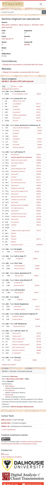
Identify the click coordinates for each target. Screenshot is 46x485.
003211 (39, 353)
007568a (38, 171)
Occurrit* (15, 121)
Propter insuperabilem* (20, 115)
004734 (39, 147)
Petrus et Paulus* (19, 268)
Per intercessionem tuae (18, 182)
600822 (38, 188)
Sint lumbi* (16, 145)
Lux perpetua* (17, 104)
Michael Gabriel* (19, 252)
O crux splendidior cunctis (20, 94)
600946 (27, 44)
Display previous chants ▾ (10, 89)
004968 (39, 145)
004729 (39, 333)
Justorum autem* (19, 285)
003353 (35, 259)
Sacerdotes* (16, 139)
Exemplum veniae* (19, 309)
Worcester (14, 376)
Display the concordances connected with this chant (23, 64)
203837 (37, 268)
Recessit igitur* (19, 292)
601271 (38, 180)
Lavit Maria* (17, 306)
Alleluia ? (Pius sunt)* (19, 101)
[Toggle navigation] (41, 4)
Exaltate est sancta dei (17, 188)
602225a (38, 199)
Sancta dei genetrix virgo (18, 168)
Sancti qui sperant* (18, 147)
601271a (38, 182)
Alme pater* (17, 360)
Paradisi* (14, 166)
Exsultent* (16, 133)
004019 (39, 94)
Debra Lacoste (6, 420)
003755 (37, 252)
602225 (38, 197)
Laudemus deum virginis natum (20, 230)
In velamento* (18, 283)
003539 (37, 285)
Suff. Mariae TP (7, 39)
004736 (39, 342)
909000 (38, 163)
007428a (39, 347)
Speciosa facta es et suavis (19, 197)
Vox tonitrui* (16, 112)
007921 (38, 112)
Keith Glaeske (9, 386)
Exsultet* (15, 106)
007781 (39, 142)
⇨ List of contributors (8, 430)
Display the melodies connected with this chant (21, 72)
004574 (36, 292)
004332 (38, 154)
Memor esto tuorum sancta (19, 160)
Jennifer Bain (6, 423)
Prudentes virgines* (18, 316)
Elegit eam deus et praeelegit (19, 205)
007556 (39, 139)
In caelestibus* (16, 353)
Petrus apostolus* (19, 266)
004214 (38, 166)
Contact (5, 454)
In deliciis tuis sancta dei (18, 199)
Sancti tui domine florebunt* (21, 128)
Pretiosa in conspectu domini (20, 344)
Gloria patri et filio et (17, 163)
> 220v (20, 86)
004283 (37, 266)
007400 (38, 222)
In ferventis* (16, 109)
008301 (38, 106)
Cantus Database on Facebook (11, 457)
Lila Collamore (10, 390)
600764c (38, 208)
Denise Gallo (9, 395)
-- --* (12, 228)
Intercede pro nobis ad (18, 171)
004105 (38, 121)
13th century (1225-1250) (14, 379)
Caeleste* (20, 299)
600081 (35, 360)
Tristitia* (15, 142)
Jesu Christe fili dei (16, 180)
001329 (39, 339)
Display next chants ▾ (9, 365)
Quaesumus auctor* (17, 245)
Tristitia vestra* (16, 336)
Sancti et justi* (16, 333)
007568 (38, 168)
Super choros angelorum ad (19, 191)
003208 (39, 130)
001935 (38, 326)
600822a (38, 191)
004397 (38, 115)
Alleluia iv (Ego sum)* (18, 339)
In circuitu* (16, 130)
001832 (34, 299)
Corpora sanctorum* (19, 326)
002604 (36, 276)
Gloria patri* (15, 174)
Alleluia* (15, 136)
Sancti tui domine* (17, 342)
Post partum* (15, 154)
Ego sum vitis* (19, 276)
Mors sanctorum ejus (18, 347)
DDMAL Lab (5, 426)
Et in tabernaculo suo (17, 208)
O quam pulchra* (17, 319)
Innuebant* (19, 259)
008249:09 (39, 245)
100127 (39, 133)
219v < (15, 86)
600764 (38, 205)
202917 (37, 306)
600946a (38, 160)
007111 (38, 104)
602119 (39, 128)
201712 (37, 309)
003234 (38, 109)
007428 (39, 344)
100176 (38, 230)
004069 (37, 319)
